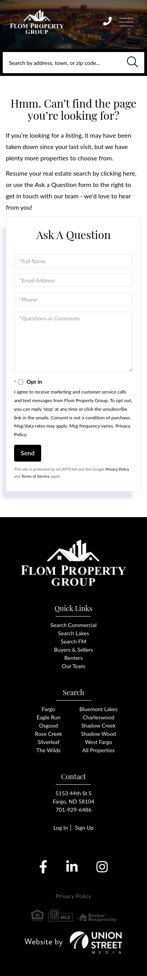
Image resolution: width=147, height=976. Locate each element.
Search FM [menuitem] (74, 641)
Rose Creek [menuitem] (48, 733)
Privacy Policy (117, 469)
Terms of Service (35, 476)
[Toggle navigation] (126, 21)
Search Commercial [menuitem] (73, 625)
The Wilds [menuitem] (48, 750)
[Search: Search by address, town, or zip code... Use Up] (73, 62)
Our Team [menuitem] (73, 666)
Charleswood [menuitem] (98, 717)
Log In (60, 827)
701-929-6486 (74, 809)
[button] (132, 62)
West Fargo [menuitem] (98, 742)
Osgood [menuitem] (48, 725)
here (129, 173)
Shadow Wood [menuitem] (98, 733)
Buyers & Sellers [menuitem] (73, 649)
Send (27, 453)
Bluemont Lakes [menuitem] (99, 709)
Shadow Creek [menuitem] (98, 725)
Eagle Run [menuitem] (48, 717)
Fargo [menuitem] (48, 709)
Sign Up (84, 827)
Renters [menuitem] (73, 657)
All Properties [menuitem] (98, 750)
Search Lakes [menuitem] (73, 633)
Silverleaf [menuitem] (49, 742)
